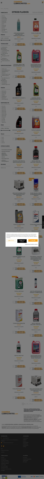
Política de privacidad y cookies (31, 244)
